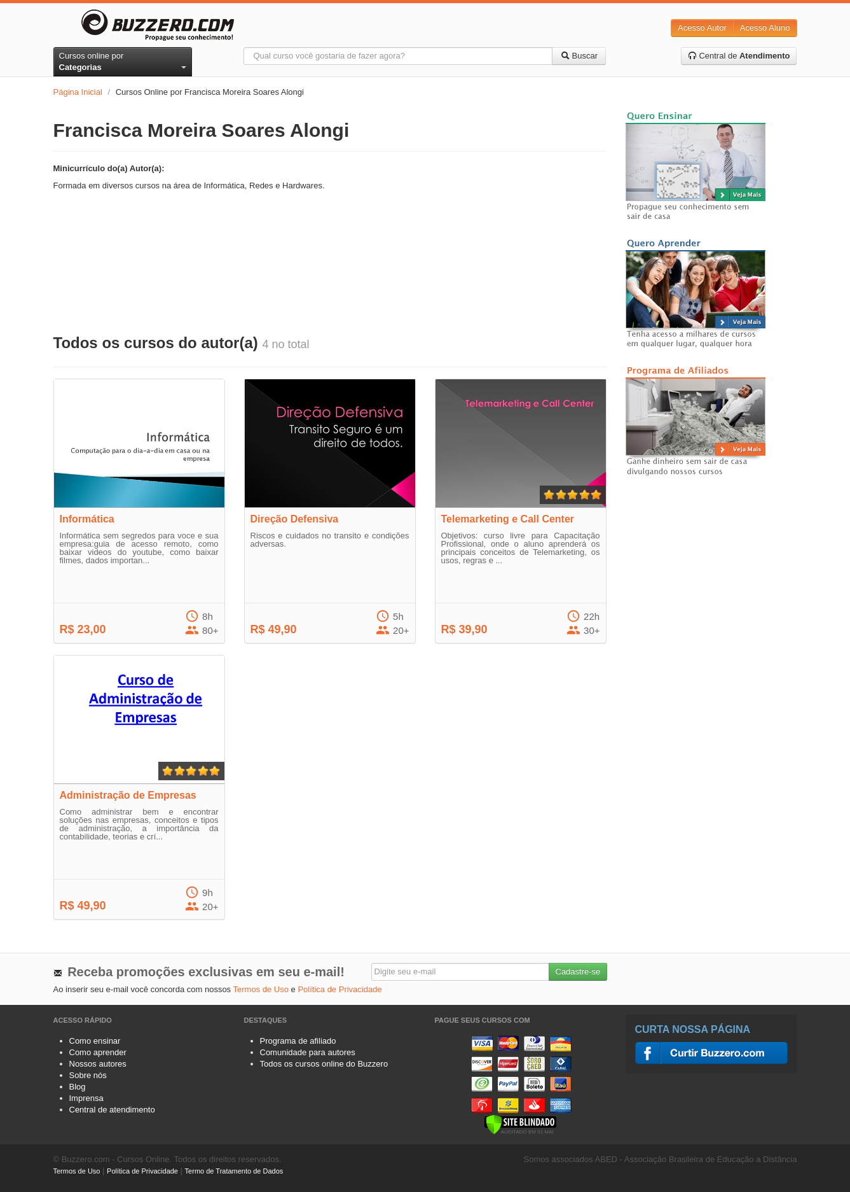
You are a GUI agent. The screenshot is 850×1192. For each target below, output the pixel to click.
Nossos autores (98, 1064)
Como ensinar (95, 1041)
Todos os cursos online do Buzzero (324, 1064)
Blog (77, 1086)
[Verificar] (520, 1123)
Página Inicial (77, 92)
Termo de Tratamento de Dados (234, 1171)
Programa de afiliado (298, 1041)
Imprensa (86, 1098)
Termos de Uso (261, 989)
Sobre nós (88, 1075)
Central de (739, 55)
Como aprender (98, 1052)
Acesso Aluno (765, 27)
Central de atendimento (112, 1109)
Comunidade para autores (307, 1052)
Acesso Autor (702, 27)
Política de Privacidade (339, 989)
